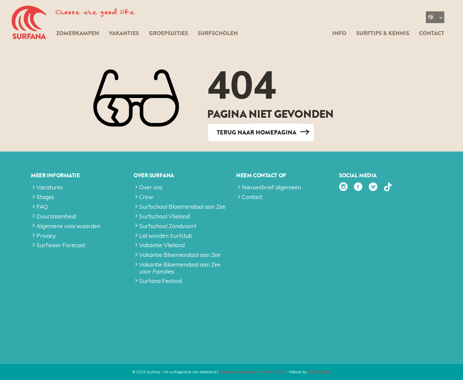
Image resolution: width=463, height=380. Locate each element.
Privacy (46, 235)
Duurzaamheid (56, 216)
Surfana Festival (160, 280)
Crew (146, 196)
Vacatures (49, 187)
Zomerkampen (77, 33)
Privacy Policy (273, 372)
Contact (431, 33)
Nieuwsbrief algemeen (271, 187)
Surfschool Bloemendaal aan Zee (182, 206)
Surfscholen (218, 33)
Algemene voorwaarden (68, 225)
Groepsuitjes (168, 33)
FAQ (42, 206)
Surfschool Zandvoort (167, 225)
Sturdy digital (319, 372)
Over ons (151, 187)
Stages (45, 196)
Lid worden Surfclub (165, 235)
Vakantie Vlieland (162, 245)
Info (339, 33)
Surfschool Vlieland (164, 216)
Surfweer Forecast (60, 245)
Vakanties (124, 33)
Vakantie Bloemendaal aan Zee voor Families (179, 268)
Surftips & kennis (382, 33)
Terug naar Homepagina (256, 132)
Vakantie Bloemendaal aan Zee (179, 254)
